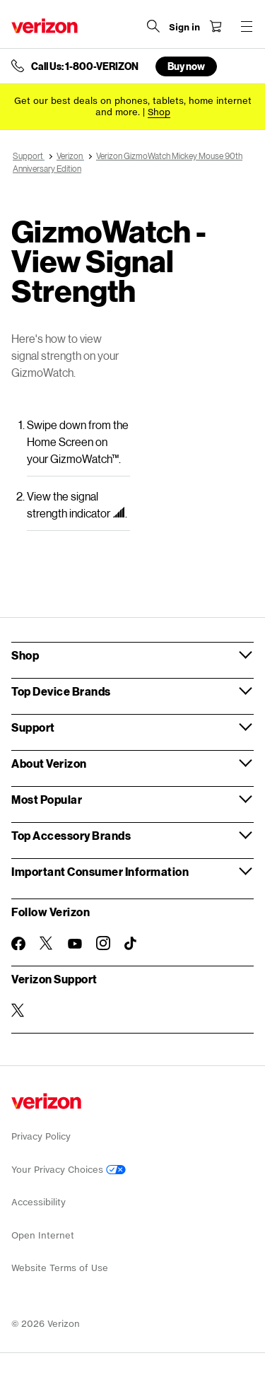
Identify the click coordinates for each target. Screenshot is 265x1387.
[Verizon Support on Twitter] (18, 1010)
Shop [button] (25, 655)
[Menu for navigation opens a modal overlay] (246, 26)
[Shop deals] (159, 112)
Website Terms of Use (59, 1268)
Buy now (186, 66)
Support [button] (33, 727)
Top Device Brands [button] (61, 691)
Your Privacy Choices (68, 1169)
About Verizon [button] (49, 763)
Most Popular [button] (46, 799)
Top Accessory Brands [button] (71, 835)
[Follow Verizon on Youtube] (75, 944)
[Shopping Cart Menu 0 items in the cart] (215, 26)
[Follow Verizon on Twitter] (47, 943)
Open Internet (42, 1235)
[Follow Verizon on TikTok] (131, 944)
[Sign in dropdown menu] (184, 28)
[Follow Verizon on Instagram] (103, 943)
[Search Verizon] (153, 26)
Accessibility (38, 1202)
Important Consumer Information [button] (100, 871)
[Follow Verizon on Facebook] (18, 944)
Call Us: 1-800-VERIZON (85, 66)
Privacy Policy (41, 1136)
